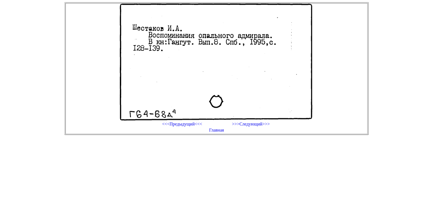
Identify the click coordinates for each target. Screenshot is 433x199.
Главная (216, 130)
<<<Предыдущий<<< (182, 124)
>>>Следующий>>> (251, 124)
